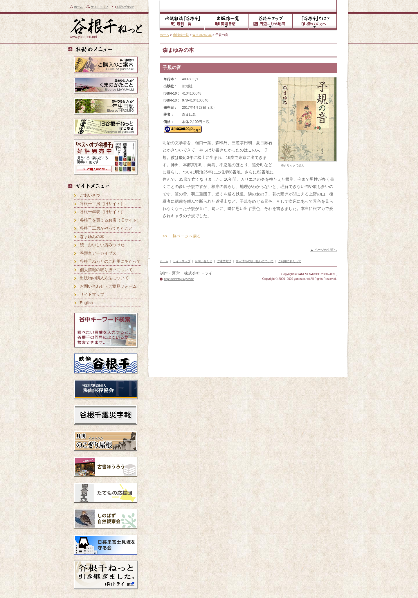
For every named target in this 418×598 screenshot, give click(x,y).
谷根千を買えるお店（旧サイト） (110, 220)
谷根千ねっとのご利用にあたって (110, 261)
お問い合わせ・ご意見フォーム (108, 286)
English (86, 302)
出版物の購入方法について (104, 278)
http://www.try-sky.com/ (179, 279)
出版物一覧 (181, 35)
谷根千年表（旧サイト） (102, 212)
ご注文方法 (224, 261)
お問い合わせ (125, 6)
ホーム (78, 6)
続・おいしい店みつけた (102, 245)
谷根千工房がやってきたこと (106, 228)
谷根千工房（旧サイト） (102, 204)
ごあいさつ (90, 195)
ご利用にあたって (289, 261)
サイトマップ (99, 6)
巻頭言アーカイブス (98, 253)
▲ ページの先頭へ (323, 249)
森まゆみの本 (202, 35)
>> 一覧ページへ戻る (182, 236)
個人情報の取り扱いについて (106, 270)
